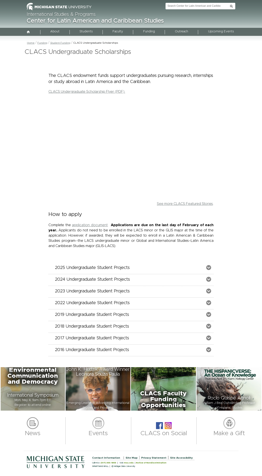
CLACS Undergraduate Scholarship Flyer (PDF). (86, 91)
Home (31, 42)
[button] (33, 389)
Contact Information (106, 457)
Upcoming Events (221, 31)
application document (90, 225)
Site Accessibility (181, 457)
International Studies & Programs (61, 14)
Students (86, 31)
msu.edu (129, 463)
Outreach (181, 31)
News (32, 433)
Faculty (118, 31)
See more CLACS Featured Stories (185, 204)
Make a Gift (229, 433)
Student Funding (60, 42)
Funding (149, 31)
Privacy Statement (153, 457)
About (55, 31)
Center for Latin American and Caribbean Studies (95, 21)
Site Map (132, 457)
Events (98, 433)
